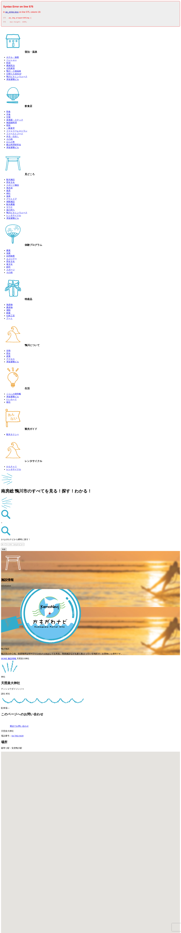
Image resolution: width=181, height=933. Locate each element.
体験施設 (10, 202)
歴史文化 (10, 183)
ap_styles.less (12, 12)
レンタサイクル (13, 216)
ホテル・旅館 (12, 58)
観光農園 (10, 205)
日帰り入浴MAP (13, 74)
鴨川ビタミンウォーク (16, 77)
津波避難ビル (12, 80)
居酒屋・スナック (14, 121)
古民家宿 (10, 69)
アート (9, 319)
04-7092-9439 (18, 737)
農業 (8, 251)
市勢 (8, 351)
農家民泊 (10, 66)
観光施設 (10, 180)
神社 (8, 194)
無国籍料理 (11, 123)
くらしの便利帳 (13, 395)
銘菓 (8, 314)
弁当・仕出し (12, 137)
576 (4, 23)
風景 (8, 191)
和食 (8, 112)
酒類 (8, 311)
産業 (8, 357)
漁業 (8, 254)
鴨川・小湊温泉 (13, 72)
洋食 (8, 115)
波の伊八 (10, 211)
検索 (4, 550)
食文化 (9, 265)
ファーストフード (14, 134)
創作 (8, 268)
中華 (8, 118)
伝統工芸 (10, 316)
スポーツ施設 (12, 186)
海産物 (9, 305)
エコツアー (11, 259)
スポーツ (10, 270)
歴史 (8, 354)
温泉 (8, 197)
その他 (9, 140)
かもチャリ (11, 467)
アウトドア (11, 200)
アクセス (10, 360)
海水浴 (9, 189)
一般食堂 (10, 129)
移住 (8, 403)
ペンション (11, 61)
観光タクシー (12, 435)
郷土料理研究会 (13, 145)
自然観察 (10, 257)
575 (4, 18)
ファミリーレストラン (16, 132)
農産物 (9, 308)
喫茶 (8, 126)
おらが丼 (10, 143)
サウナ (9, 208)
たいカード (11, 400)
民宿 (8, 63)
